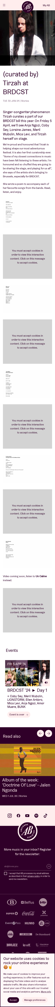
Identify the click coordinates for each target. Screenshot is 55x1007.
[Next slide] (48, 733)
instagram (10, 816)
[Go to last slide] (40, 733)
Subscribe (49, 866)
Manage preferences (34, 1000)
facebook (18, 815)
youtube (27, 816)
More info (46, 991)
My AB (46, 5)
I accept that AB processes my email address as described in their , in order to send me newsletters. (29, 876)
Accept (13, 1000)
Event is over (19, 714)
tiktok (45, 816)
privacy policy (33, 876)
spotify (36, 816)
